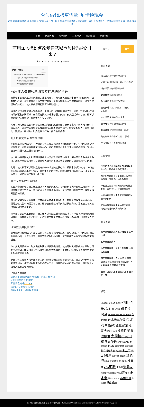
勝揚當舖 (116, 261)
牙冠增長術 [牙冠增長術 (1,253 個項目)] (115, 360)
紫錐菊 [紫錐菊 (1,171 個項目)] (104, 373)
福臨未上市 (123, 271)
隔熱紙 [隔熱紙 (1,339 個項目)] (117, 372)
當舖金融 (90, 35)
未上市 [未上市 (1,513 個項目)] (126, 350)
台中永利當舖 (121, 248)
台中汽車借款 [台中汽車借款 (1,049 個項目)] (125, 314)
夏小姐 (121, 231)
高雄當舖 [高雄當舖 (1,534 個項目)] (125, 378)
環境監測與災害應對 (27, 84)
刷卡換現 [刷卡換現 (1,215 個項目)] (116, 309)
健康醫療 (105, 95)
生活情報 (105, 143)
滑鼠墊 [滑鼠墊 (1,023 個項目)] (106, 361)
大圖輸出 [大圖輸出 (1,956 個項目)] (118, 336)
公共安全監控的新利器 (28, 80)
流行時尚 (105, 123)
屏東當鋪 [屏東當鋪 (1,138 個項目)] (129, 346)
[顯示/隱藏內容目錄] (44, 70)
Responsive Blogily (93, 403)
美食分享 (105, 136)
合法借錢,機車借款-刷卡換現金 (72, 14)
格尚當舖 (111, 265)
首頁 (38, 35)
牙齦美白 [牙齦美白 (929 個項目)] (125, 361)
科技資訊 (105, 101)
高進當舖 (120, 265)
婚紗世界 (105, 88)
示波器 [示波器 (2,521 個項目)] (110, 366)
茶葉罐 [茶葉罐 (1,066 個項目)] (110, 373)
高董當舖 (125, 261)
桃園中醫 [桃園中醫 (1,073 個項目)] (115, 356)
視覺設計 (105, 107)
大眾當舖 (119, 258)
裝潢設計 (105, 130)
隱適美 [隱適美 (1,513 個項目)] (125, 372)
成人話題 (105, 117)
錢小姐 (127, 231)
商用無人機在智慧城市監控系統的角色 (31, 74)
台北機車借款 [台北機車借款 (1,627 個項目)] (117, 319)
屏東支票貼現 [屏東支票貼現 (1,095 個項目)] (123, 342)
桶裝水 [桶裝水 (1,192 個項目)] (123, 355)
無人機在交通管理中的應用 (30, 77)
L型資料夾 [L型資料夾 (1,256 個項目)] (106, 303)
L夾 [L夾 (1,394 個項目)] (113, 302)
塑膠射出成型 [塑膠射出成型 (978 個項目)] (112, 331)
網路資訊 (105, 75)
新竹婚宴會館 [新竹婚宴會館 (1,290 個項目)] (108, 350)
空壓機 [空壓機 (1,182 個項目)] (119, 367)
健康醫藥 (63, 35)
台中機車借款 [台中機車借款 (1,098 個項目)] (114, 314)
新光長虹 (107, 261)
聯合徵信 (104, 35)
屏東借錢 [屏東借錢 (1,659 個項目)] (110, 342)
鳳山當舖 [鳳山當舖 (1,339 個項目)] (112, 382)
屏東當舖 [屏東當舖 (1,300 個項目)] (119, 346)
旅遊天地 (49, 35)
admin (66, 61)
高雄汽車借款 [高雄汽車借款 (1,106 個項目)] (114, 378)
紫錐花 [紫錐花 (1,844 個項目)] (128, 367)
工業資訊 (76, 35)
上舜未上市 (112, 271)
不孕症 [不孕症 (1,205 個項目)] (119, 303)
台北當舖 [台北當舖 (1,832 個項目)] (121, 325)
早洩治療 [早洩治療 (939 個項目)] (118, 351)
